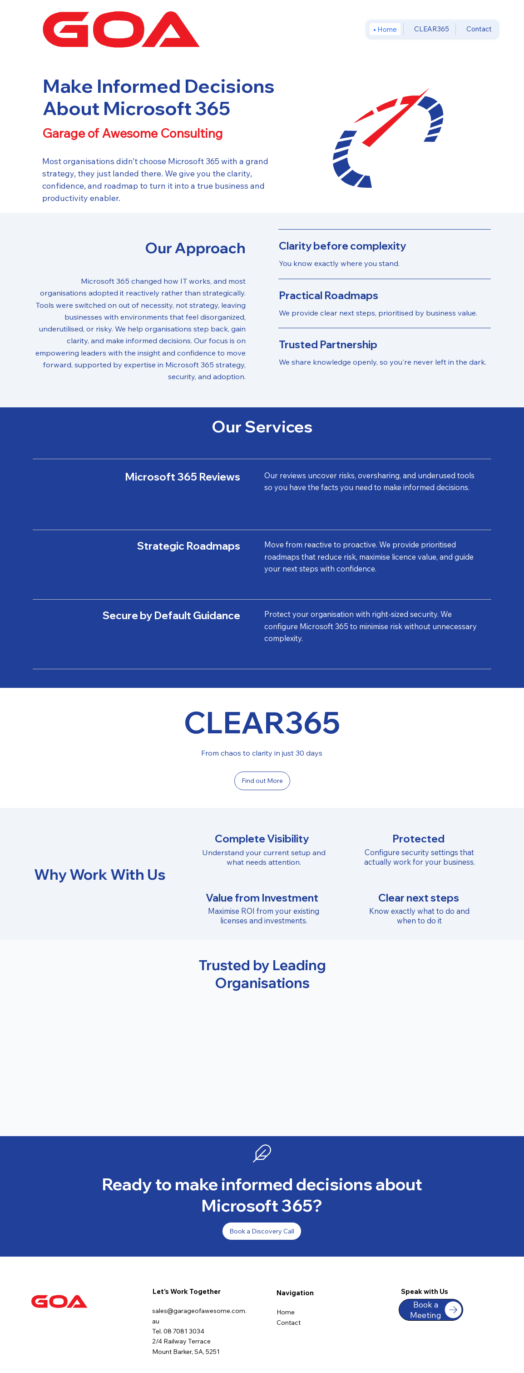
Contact (289, 1322)
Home (286, 1312)
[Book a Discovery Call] (262, 1231)
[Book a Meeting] (431, 1310)
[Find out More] (262, 781)
